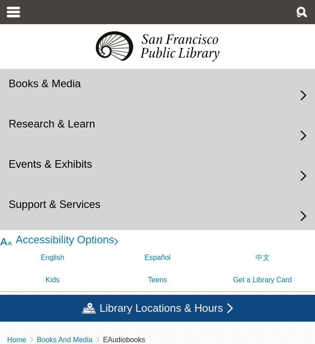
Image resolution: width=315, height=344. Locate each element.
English (52, 257)
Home (16, 340)
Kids (53, 280)
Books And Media (65, 340)
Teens (157, 280)
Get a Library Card (262, 280)
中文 (262, 257)
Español (157, 257)
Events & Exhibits (50, 164)
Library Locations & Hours (161, 308)
